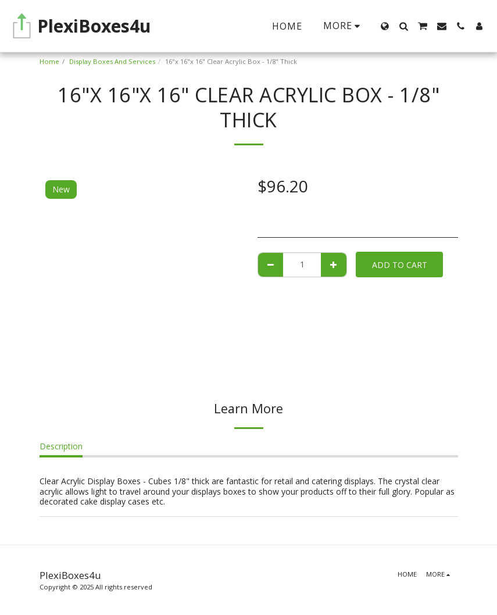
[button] (403, 26)
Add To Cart (399, 264)
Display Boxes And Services (112, 61)
